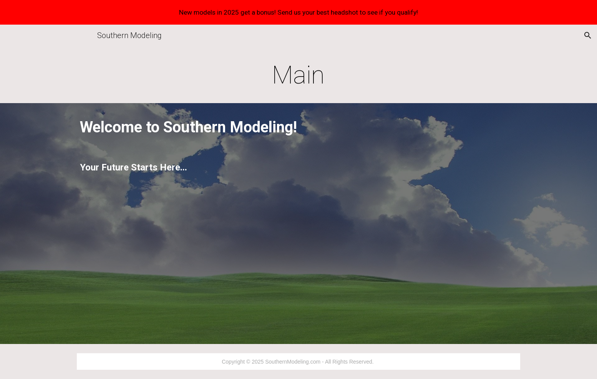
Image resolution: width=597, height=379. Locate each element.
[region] (298, 12)
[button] (588, 35)
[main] (298, 75)
